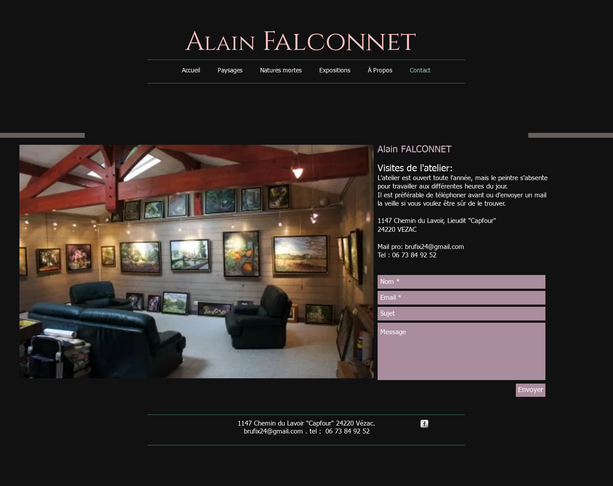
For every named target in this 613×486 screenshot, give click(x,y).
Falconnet (336, 42)
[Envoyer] (530, 390)
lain (230, 43)
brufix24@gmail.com (434, 247)
